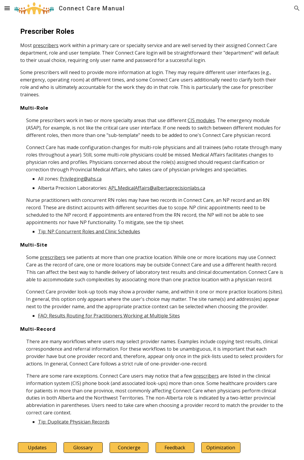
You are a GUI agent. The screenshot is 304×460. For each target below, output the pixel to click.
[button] (7, 8)
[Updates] (37, 448)
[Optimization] (221, 448)
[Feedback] (175, 448)
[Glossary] (83, 448)
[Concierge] (129, 448)
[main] (152, 226)
